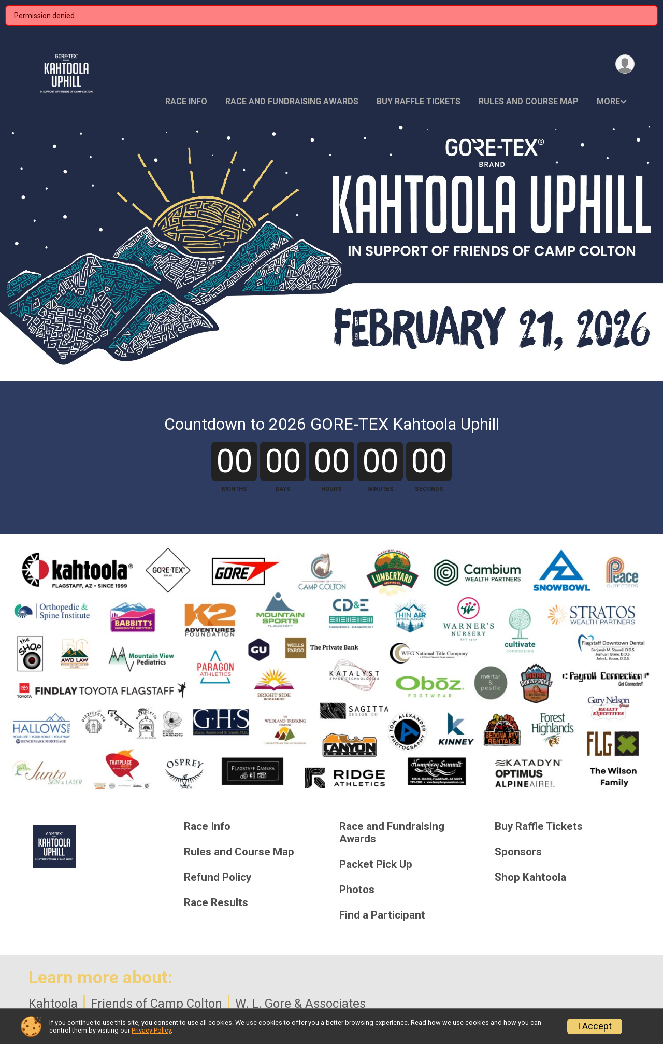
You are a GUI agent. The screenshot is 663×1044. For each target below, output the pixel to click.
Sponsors (518, 852)
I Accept (595, 1026)
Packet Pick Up (375, 864)
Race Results (216, 903)
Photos (356, 890)
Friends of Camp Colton (156, 1003)
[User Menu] (625, 64)
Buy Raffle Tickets (418, 101)
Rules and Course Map (529, 101)
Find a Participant (382, 915)
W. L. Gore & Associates (300, 1003)
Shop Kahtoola (530, 877)
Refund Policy (217, 877)
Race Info (186, 101)
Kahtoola (53, 1003)
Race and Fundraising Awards (291, 101)
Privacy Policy (151, 1030)
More (608, 101)
